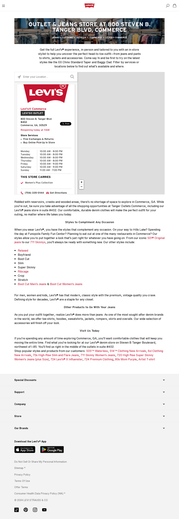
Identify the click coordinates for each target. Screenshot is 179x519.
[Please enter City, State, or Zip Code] (46, 76)
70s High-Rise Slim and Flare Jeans (56, 355)
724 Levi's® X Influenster (67, 359)
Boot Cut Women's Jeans (66, 284)
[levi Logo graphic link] (89, 5)
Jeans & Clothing (62, 37)
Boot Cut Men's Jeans (32, 284)
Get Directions (58, 193)
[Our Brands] (89, 428)
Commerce (96, 37)
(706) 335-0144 (34, 193)
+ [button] (82, 182)
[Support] (89, 392)
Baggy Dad (104, 62)
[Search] (167, 5)
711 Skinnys (37, 242)
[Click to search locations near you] (19, 77)
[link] (19, 468)
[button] (22, 474)
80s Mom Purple (126, 359)
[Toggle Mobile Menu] (3, 5)
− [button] (82, 187)
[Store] (89, 416)
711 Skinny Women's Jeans (98, 355)
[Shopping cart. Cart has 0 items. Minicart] (174, 5)
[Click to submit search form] (72, 77)
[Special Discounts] (89, 380)
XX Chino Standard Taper (74, 62)
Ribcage (23, 271)
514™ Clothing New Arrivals (128, 351)
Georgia (81, 37)
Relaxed (23, 250)
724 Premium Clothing (98, 359)
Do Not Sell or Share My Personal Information (40, 461)
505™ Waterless (97, 351)
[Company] (89, 404)
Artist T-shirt (146, 359)
